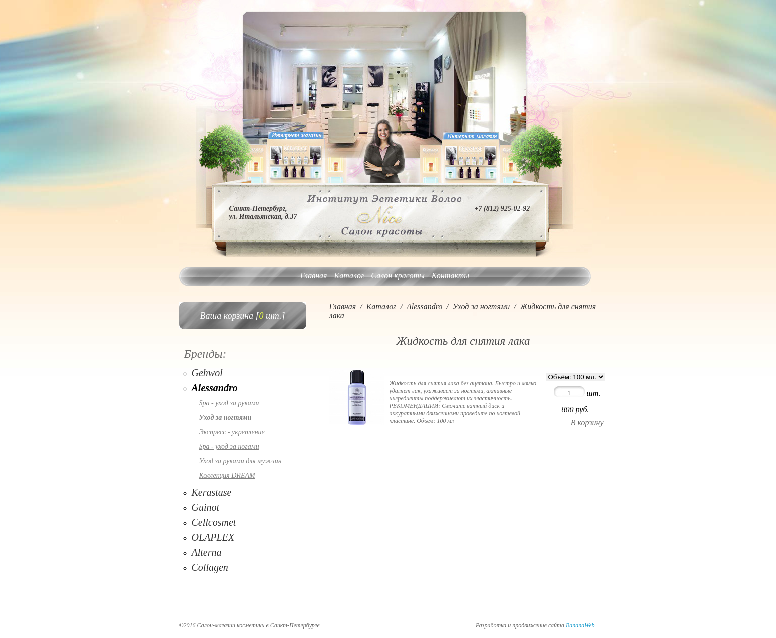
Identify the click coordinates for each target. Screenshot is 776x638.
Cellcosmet (214, 522)
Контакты (450, 276)
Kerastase (212, 492)
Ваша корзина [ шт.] (242, 316)
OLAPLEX (213, 537)
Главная (313, 276)
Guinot (206, 507)
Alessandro (215, 388)
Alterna (207, 552)
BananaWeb (580, 625)
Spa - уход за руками (229, 403)
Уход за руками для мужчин (240, 461)
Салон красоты (397, 276)
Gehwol (207, 373)
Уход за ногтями (225, 418)
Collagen (210, 567)
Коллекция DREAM (227, 476)
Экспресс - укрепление (232, 432)
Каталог (349, 276)
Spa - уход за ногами (229, 446)
